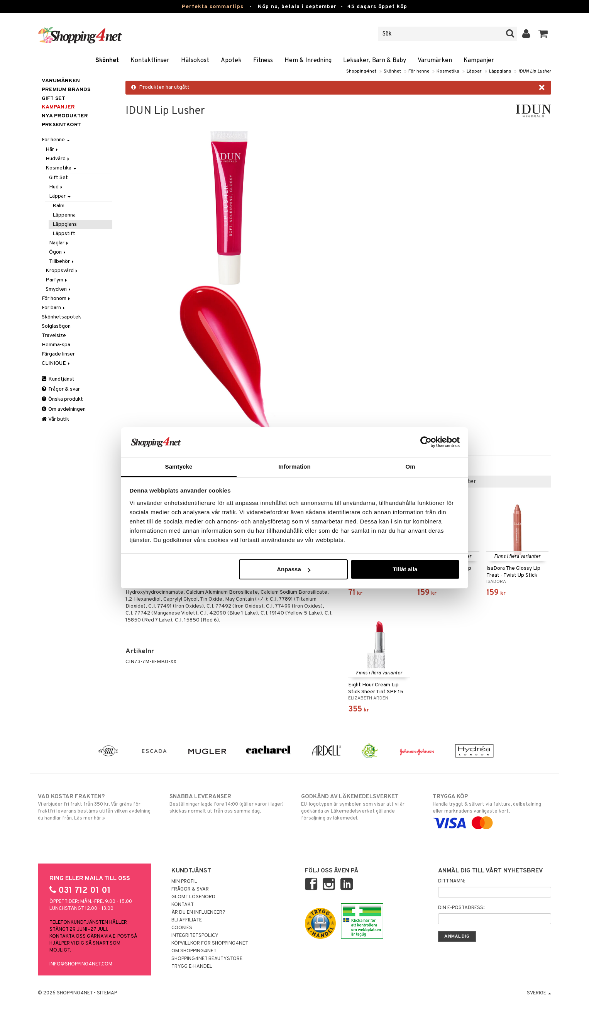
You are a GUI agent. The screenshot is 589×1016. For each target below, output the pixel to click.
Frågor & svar (61, 389)
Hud (56, 187)
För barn (54, 308)
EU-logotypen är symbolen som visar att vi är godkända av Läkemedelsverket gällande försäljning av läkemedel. (360, 807)
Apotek (231, 60)
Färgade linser (58, 354)
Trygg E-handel (191, 967)
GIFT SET (53, 98)
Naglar (59, 243)
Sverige (539, 993)
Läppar (474, 71)
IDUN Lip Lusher (534, 71)
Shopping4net (361, 71)
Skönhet (107, 60)
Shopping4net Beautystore (206, 959)
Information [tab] (294, 466)
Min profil (184, 882)
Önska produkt (62, 399)
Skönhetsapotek (61, 317)
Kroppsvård (62, 271)
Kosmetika (448, 71)
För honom (56, 298)
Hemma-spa (56, 345)
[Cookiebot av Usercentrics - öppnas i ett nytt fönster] (426, 442)
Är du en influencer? (198, 912)
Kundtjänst (58, 379)
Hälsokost (195, 60)
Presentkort (61, 125)
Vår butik (55, 419)
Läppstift (63, 233)
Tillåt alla (405, 569)
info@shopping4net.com (80, 964)
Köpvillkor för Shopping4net (209, 943)
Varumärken (435, 60)
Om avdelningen (64, 409)
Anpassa (293, 569)
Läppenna (64, 215)
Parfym (57, 280)
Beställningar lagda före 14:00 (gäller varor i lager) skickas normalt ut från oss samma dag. (228, 803)
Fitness (263, 60)
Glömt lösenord (193, 897)
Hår (52, 149)
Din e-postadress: (461, 908)
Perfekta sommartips (213, 6)
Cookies (181, 928)
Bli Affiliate (186, 920)
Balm (58, 206)
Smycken (59, 289)
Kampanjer (479, 60)
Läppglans (500, 71)
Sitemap (107, 993)
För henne (418, 71)
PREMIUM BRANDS (66, 89)
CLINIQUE (56, 363)
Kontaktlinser (149, 60)
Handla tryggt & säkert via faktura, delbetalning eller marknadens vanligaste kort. (492, 810)
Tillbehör (62, 261)
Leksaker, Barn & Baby (374, 60)
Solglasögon (56, 326)
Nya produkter (65, 116)
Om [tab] (410, 466)
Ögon (58, 252)
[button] (543, 34)
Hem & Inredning (308, 60)
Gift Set (58, 177)
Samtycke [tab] (179, 466)
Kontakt (182, 905)
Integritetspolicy (194, 936)
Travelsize (54, 335)
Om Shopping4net (194, 951)
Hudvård (58, 159)
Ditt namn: (451, 881)
